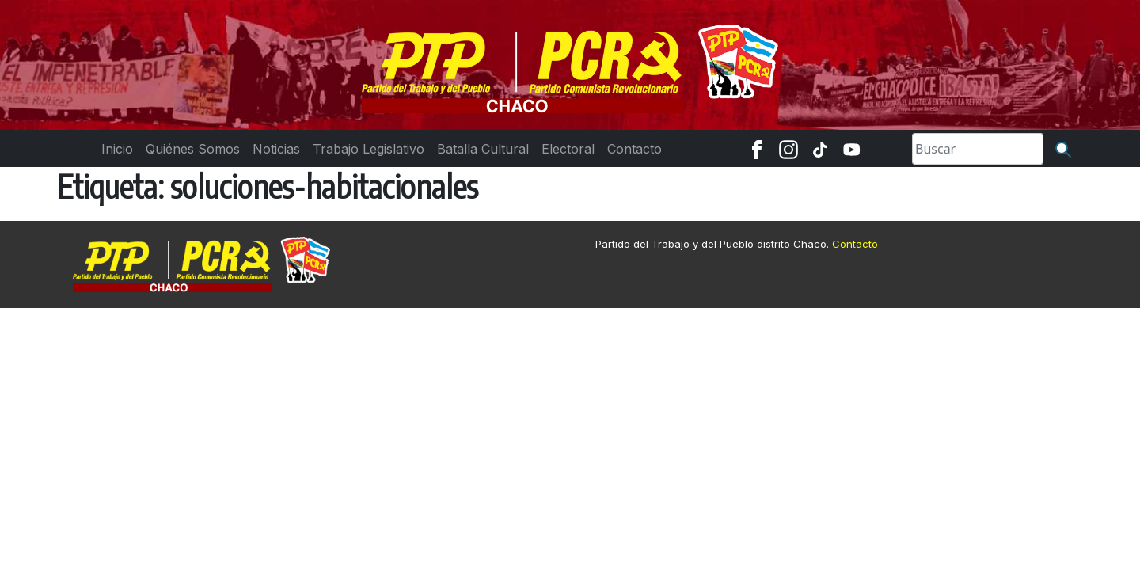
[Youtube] (852, 148)
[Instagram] (788, 148)
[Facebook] (757, 148)
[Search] (977, 149)
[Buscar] (1063, 149)
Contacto (855, 244)
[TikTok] (820, 148)
